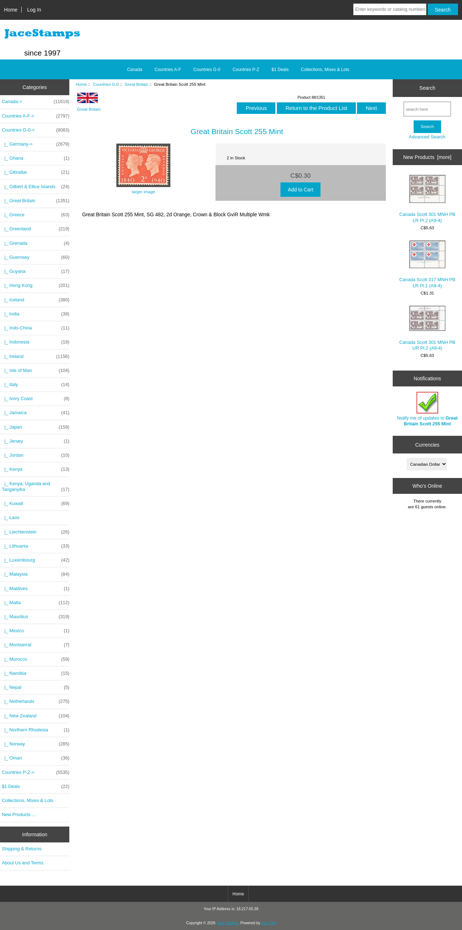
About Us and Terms (22, 862)
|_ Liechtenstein (35, 532)
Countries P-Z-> (35, 772)
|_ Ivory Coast (35, 399)
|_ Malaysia (35, 574)
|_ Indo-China (35, 328)
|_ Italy (35, 385)
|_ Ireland (35, 356)
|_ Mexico (35, 631)
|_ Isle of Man (35, 370)
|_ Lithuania (35, 546)
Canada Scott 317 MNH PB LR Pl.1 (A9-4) (427, 264)
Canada (134, 69)
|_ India (35, 314)
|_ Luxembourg (35, 560)
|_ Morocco (35, 659)
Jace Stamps (227, 923)
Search (427, 88)
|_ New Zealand (35, 716)
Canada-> (35, 102)
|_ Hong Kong (35, 285)
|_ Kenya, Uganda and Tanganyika (35, 486)
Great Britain (136, 84)
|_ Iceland (35, 300)
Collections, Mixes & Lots (325, 69)
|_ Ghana (35, 158)
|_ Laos (10, 517)
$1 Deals (279, 69)
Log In (34, 10)
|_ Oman (35, 758)
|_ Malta (35, 603)
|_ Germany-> (35, 144)
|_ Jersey (35, 441)
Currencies (427, 444)
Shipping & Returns (22, 848)
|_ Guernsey (35, 257)
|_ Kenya (35, 469)
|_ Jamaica (35, 413)
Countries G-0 (106, 84)
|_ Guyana (35, 271)
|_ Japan (35, 427)
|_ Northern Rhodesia (35, 730)
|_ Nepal (35, 687)
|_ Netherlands (35, 701)
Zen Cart (268, 923)
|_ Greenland (35, 229)
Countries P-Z (245, 69)
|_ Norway (35, 744)
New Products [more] (427, 157)
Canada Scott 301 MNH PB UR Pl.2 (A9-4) (427, 328)
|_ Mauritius (35, 617)
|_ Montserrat (35, 645)
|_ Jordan (35, 455)
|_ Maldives (35, 589)
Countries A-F (167, 69)
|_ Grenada (35, 243)
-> (35, 130)
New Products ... (19, 814)
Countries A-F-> (35, 116)
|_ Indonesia (35, 342)
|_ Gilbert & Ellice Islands (35, 187)
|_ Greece (35, 215)
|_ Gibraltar (35, 172)
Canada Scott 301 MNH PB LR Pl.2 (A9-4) (427, 199)
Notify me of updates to (427, 409)
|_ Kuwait (35, 503)
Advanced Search (427, 137)
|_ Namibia (35, 673)
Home (10, 10)
